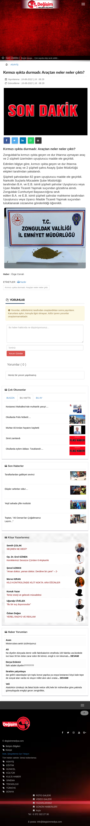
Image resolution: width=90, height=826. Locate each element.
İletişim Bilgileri (13, 746)
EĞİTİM (10, 765)
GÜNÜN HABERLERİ (46, 806)
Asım (8, 640)
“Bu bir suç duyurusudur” (19, 604)
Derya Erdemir (13, 662)
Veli (8, 684)
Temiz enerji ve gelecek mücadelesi (24, 595)
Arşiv (38, 810)
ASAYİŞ (14, 64)
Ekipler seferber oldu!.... (16, 489)
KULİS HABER (13, 776)
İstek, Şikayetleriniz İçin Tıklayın (15, 754)
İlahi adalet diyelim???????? (20, 665)
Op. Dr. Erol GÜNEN (17, 557)
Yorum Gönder (16, 353)
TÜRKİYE (11, 788)
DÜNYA (10, 791)
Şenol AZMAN (14, 568)
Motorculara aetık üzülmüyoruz (21, 643)
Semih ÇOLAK (14, 545)
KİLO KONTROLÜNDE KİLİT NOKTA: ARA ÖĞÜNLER (33, 582)
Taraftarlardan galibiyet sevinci (19, 474)
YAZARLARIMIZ (44, 803)
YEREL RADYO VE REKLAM (21, 616)
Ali (7, 649)
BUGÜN (10, 398)
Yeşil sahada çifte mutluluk (18, 503)
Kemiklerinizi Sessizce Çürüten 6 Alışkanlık (28, 560)
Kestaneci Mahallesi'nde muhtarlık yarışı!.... (27, 406)
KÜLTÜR (10, 773)
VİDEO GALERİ (44, 799)
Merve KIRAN (14, 579)
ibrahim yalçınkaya (16, 671)
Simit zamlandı (13, 438)
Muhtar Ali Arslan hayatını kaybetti (22, 428)
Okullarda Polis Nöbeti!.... (18, 417)
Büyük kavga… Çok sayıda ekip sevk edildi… (40, 58)
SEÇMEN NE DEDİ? (17, 549)
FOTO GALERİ (43, 795)
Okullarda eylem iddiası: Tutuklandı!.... (24, 449)
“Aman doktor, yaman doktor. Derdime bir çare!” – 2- (32, 571)
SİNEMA (10, 780)
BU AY (39, 398)
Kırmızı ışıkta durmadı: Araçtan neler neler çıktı (26, 287)
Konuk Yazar (13, 591)
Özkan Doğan (14, 613)
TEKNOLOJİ (12, 784)
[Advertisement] (45, 32)
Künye (9, 750)
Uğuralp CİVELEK (16, 601)
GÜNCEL (10, 769)
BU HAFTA (25, 398)
